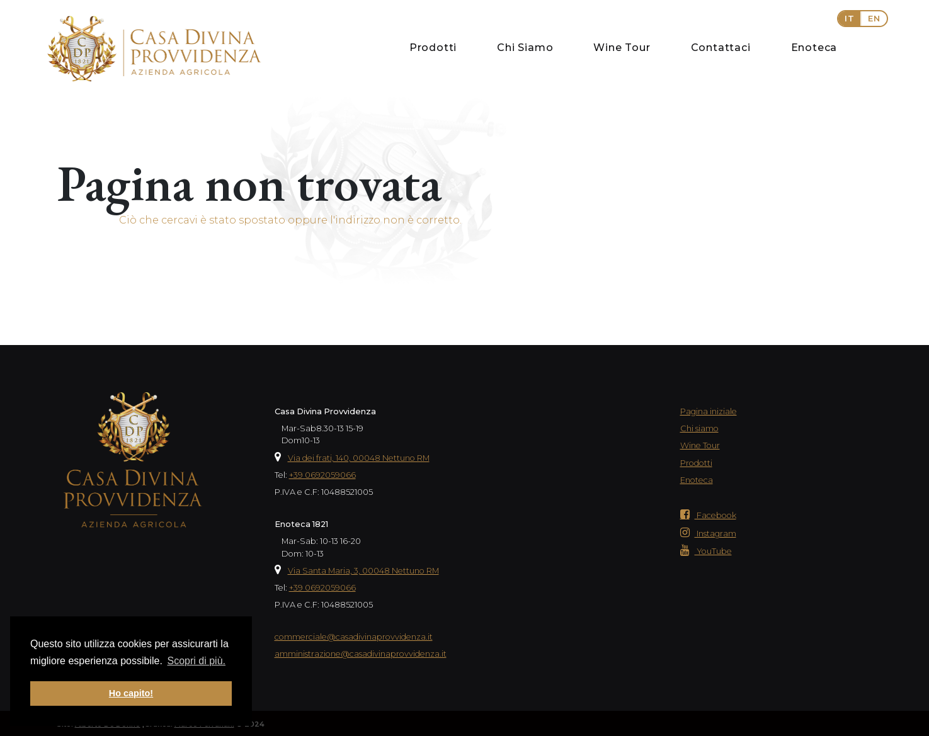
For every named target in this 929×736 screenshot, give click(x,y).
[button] (862, 18)
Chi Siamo (525, 48)
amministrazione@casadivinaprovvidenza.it (361, 654)
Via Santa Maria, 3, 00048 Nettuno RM (363, 570)
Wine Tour (621, 48)
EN (874, 18)
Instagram (708, 533)
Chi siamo (699, 428)
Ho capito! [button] (131, 693)
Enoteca (814, 48)
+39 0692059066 (322, 475)
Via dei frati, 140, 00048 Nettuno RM (359, 458)
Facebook (708, 515)
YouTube (706, 551)
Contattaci (721, 48)
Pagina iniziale (708, 411)
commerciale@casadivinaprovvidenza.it (354, 637)
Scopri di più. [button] (197, 660)
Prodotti (433, 48)
